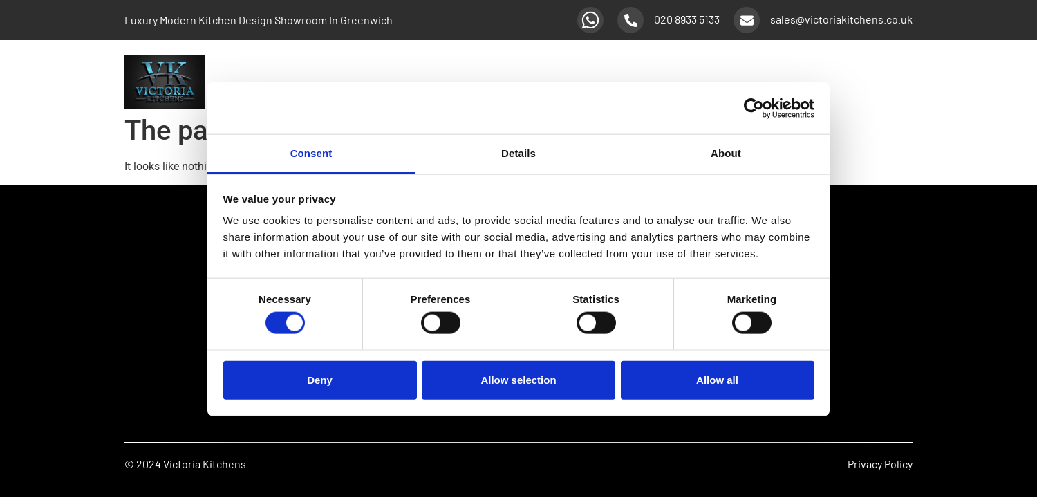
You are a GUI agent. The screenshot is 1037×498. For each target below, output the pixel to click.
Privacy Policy (880, 463)
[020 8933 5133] (630, 20)
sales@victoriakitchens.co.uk (841, 19)
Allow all (717, 379)
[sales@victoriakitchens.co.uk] (747, 20)
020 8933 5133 (687, 19)
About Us (890, 81)
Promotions (830, 81)
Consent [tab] (311, 153)
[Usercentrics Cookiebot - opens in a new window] (753, 108)
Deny (320, 379)
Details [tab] (518, 153)
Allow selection (518, 379)
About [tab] (726, 153)
